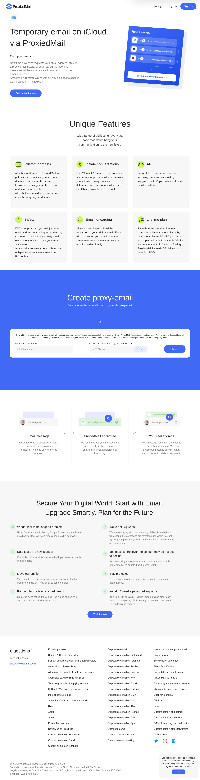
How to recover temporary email (170, 649)
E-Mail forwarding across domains (171, 723)
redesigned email (55, 536)
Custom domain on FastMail (168, 712)
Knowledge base (57, 649)
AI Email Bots (161, 734)
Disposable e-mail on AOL (121, 700)
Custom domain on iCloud (121, 734)
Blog (50, 706)
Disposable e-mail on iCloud (122, 706)
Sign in (173, 6)
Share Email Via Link (165, 666)
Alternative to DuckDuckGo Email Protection (71, 672)
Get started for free (26, 93)
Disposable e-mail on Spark (122, 723)
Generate (140, 349)
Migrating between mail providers (171, 689)
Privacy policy (161, 655)
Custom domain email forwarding (171, 729)
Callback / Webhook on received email (68, 689)
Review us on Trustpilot (60, 729)
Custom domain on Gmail (61, 740)
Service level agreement (166, 660)
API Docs (159, 700)
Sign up (188, 6)
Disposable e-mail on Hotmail (123, 712)
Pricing (158, 6)
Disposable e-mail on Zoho (122, 717)
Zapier (157, 706)
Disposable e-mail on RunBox (123, 672)
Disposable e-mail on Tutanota (124, 660)
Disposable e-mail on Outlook (123, 689)
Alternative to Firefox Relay (62, 666)
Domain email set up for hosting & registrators (72, 660)
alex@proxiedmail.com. (23, 663)
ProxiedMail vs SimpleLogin (168, 672)
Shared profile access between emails (68, 700)
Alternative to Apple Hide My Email (66, 677)
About (51, 712)
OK (178, 772)
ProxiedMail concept (58, 723)
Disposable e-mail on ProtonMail (125, 655)
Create (175, 349)
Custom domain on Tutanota (63, 746)
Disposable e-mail (117, 649)
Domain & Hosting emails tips (63, 655)
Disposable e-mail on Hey (121, 677)
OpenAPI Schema (163, 695)
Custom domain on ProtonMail (64, 734)
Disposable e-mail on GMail (122, 683)
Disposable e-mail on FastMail (124, 666)
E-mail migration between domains (172, 683)
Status (51, 717)
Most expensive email (59, 695)
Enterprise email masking (121, 740)
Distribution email (117, 729)
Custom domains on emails (168, 717)
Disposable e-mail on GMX (122, 695)
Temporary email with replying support (68, 683)
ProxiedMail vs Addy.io (165, 677)
